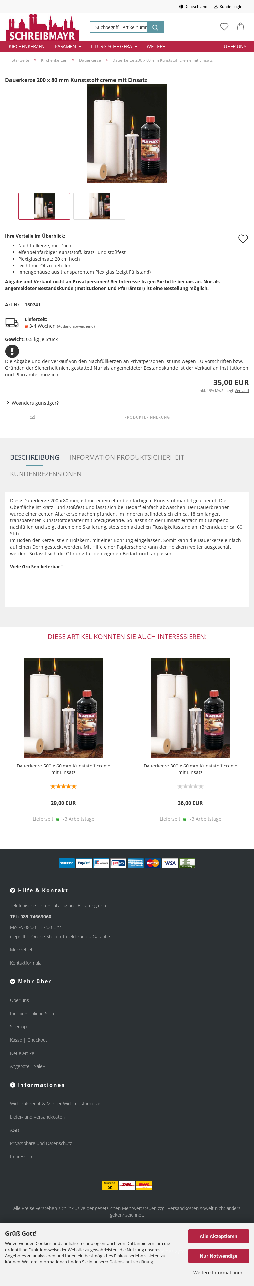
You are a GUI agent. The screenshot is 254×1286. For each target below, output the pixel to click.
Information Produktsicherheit (126, 457)
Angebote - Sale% (28, 1066)
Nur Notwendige (218, 1256)
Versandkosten (183, 1208)
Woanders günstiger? (35, 403)
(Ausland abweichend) (76, 326)
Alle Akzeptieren (218, 1236)
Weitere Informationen (218, 1272)
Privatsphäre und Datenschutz (41, 1143)
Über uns (235, 46)
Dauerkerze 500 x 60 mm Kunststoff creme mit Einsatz (63, 769)
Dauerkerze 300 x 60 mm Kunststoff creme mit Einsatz (190, 769)
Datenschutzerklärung (131, 1262)
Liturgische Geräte (114, 46)
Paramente (68, 46)
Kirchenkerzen (27, 46)
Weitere (156, 46)
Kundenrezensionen (46, 473)
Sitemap (18, 1026)
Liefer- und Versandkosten (37, 1117)
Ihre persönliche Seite (33, 1013)
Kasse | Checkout (28, 1040)
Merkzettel (21, 949)
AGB (14, 1130)
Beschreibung (35, 457)
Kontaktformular (26, 963)
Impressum (21, 1156)
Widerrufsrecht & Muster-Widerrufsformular (55, 1103)
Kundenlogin (228, 6)
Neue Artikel (22, 1053)
